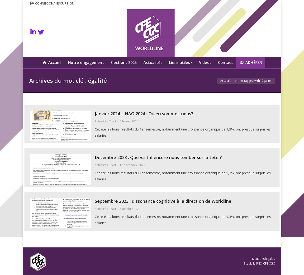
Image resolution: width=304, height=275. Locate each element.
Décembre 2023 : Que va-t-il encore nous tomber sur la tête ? (158, 157)
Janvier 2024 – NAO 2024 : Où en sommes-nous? (144, 113)
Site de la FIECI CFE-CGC (259, 263)
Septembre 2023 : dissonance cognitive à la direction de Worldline (163, 201)
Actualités (101, 121)
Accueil (225, 81)
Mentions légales (263, 259)
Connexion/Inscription (54, 3)
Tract (112, 121)
